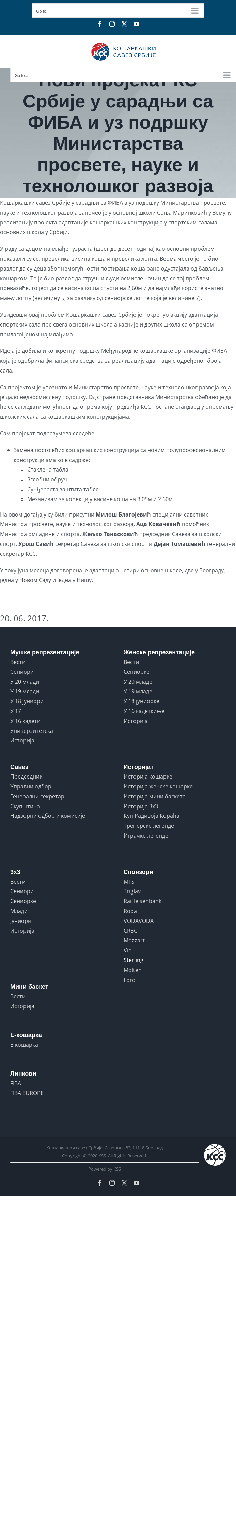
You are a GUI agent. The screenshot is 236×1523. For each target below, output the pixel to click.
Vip (128, 950)
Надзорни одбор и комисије (47, 815)
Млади (19, 911)
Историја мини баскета (155, 796)
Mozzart (134, 940)
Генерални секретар (37, 796)
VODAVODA (139, 921)
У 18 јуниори (27, 701)
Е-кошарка (24, 1044)
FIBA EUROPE (27, 1093)
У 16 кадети (25, 721)
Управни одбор (30, 786)
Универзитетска (31, 731)
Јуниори (20, 921)
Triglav (132, 891)
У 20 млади (24, 681)
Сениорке (137, 672)
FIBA (15, 1083)
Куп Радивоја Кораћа (151, 815)
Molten (133, 970)
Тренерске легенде (149, 825)
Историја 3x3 (141, 806)
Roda (130, 911)
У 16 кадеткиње (144, 711)
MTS (129, 881)
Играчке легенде (146, 835)
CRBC (130, 930)
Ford (130, 980)
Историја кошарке (148, 776)
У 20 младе (138, 681)
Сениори (22, 672)
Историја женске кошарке (158, 786)
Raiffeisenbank (142, 901)
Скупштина (25, 806)
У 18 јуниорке (141, 701)
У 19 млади (24, 691)
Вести (18, 662)
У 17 (15, 711)
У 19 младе (138, 691)
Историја (22, 740)
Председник (26, 776)
